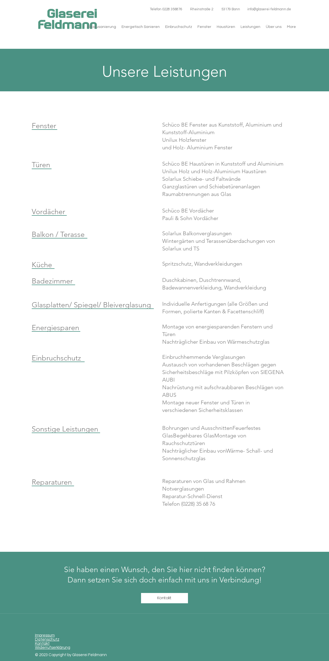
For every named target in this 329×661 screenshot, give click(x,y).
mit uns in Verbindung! (223, 579)
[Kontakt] (164, 598)
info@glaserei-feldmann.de (269, 9)
